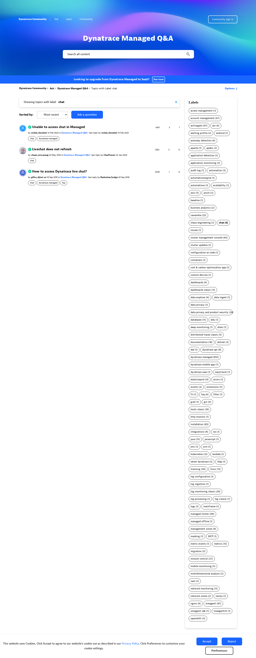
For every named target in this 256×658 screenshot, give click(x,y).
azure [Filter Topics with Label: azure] (207, 192)
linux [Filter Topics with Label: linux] (213, 469)
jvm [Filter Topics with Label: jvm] (205, 446)
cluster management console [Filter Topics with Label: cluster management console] (206, 237)
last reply (93, 132)
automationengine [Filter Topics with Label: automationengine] (201, 177)
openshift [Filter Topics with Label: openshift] (196, 618)
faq (63, 182)
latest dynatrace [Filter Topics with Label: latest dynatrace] (200, 461)
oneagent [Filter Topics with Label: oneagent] (211, 603)
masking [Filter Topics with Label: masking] (195, 536)
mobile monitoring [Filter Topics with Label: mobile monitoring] (201, 566)
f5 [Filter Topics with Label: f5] (192, 394)
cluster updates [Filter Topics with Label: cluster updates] (199, 245)
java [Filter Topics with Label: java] (193, 439)
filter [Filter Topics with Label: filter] (216, 394)
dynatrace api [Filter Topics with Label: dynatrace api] (209, 349)
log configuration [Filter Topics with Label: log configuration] (200, 476)
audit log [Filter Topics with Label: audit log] (196, 170)
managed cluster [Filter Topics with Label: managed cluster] (200, 513)
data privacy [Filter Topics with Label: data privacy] (197, 304)
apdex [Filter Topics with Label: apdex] (209, 148)
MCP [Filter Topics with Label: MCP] (210, 536)
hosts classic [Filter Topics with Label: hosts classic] (197, 409)
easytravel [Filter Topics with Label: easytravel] (221, 372)
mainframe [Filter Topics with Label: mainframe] (209, 506)
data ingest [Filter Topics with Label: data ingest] (220, 297)
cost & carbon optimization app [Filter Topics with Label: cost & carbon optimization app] (208, 267)
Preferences (219, 650)
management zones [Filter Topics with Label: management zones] (201, 528)
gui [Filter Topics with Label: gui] (205, 401)
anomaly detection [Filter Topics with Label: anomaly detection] (201, 140)
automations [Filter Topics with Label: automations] (198, 185)
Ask (57, 19)
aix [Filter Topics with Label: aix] (214, 125)
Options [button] (230, 88)
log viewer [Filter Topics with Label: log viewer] (221, 498)
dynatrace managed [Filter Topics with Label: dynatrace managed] (201, 357)
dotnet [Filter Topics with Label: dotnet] (221, 342)
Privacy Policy (130, 643)
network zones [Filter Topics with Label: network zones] (199, 596)
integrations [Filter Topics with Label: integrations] (197, 431)
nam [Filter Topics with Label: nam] (193, 581)
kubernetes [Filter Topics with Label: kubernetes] (197, 454)
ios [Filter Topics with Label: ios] (214, 431)
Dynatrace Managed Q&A (72, 88)
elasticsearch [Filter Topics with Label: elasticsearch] (198, 379)
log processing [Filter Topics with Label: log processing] (199, 498)
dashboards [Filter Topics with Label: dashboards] (197, 282)
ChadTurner (110, 155)
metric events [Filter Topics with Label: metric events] (198, 543)
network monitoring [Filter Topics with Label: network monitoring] (202, 588)
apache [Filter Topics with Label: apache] (194, 148)
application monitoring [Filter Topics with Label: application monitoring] (203, 162)
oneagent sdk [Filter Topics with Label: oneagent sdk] (198, 610)
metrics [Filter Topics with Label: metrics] (218, 543)
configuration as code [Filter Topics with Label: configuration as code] (203, 252)
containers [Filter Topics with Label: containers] (196, 260)
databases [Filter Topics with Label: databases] (196, 319)
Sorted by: (26, 114)
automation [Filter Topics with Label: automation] (215, 170)
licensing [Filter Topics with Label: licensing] (195, 469)
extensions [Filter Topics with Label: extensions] (213, 386)
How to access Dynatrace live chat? (59, 171)
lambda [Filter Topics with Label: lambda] (216, 454)
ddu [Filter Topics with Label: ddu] (213, 319)
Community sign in (222, 19)
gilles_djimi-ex (39, 177)
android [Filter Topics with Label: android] (220, 133)
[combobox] (128, 54)
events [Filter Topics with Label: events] (194, 386)
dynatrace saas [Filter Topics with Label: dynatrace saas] (199, 372)
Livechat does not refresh (51, 149)
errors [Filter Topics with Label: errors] (216, 379)
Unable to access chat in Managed (58, 127)
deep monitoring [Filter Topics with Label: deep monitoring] (200, 327)
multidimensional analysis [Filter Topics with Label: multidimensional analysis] (205, 573)
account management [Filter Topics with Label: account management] (203, 118)
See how (158, 79)
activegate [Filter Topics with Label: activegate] (196, 125)
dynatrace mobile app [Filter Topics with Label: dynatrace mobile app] (203, 364)
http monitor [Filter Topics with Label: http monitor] (198, 416)
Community (88, 19)
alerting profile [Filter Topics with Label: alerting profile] (199, 133)
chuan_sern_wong (40, 155)
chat (32, 138)
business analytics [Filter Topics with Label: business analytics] (201, 207)
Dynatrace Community (33, 19)
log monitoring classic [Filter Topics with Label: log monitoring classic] (203, 491)
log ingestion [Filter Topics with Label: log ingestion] (198, 484)
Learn (70, 19)
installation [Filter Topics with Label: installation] (197, 424)
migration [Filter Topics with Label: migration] (196, 551)
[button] (206, 641)
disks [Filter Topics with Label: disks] (220, 327)
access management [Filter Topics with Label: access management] (202, 110)
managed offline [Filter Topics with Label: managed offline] (200, 521)
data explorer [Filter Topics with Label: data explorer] (198, 297)
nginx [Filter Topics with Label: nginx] (194, 603)
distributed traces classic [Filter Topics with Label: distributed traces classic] (204, 334)
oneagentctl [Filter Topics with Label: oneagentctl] (220, 610)
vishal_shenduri (39, 132)
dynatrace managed (48, 138)
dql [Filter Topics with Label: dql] (192, 349)
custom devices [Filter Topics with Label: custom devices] (199, 274)
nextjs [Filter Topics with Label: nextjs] (219, 596)
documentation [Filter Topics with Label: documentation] (199, 342)
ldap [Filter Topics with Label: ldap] (219, 461)
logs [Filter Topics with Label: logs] (193, 506)
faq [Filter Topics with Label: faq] (203, 394)
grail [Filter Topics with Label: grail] (193, 401)
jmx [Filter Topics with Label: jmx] (193, 446)
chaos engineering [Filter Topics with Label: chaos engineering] (201, 222)
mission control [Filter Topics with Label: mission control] (199, 558)
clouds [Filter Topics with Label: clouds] (194, 230)
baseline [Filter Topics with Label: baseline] (195, 200)
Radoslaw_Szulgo (109, 177)
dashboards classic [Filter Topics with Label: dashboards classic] (201, 289)
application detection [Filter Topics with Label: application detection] (202, 155)
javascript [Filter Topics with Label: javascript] (210, 439)
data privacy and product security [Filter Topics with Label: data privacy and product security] (209, 312)
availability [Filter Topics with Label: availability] (219, 185)
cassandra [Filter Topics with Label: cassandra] (196, 215)
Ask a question (87, 114)
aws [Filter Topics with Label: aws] (193, 192)
